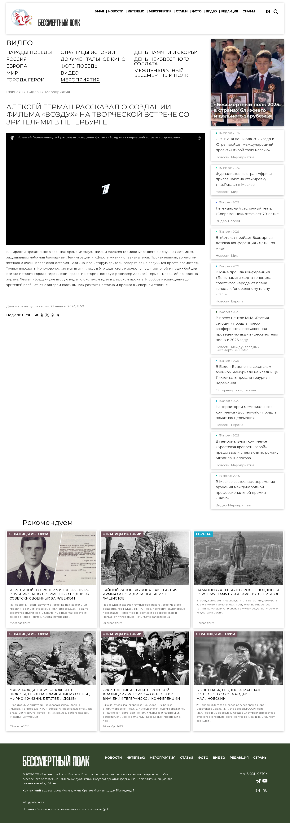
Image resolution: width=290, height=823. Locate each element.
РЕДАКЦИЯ (239, 757)
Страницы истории (88, 52)
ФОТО (203, 757)
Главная (13, 92)
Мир (12, 73)
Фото (196, 11)
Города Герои (25, 80)
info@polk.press (33, 802)
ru (265, 790)
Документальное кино (93, 59)
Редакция (229, 11)
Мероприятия (160, 11)
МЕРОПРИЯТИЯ (162, 757)
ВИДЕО (219, 757)
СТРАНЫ (260, 757)
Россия (16, 59)
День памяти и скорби (166, 52)
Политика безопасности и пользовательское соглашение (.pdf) (66, 809)
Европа (16, 66)
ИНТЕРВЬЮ (135, 757)
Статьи (181, 11)
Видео (211, 11)
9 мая (99, 11)
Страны (249, 11)
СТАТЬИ (186, 757)
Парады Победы (29, 52)
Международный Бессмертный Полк (161, 73)
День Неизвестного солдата (161, 62)
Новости (115, 11)
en (268, 11)
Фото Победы (80, 66)
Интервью (136, 11)
